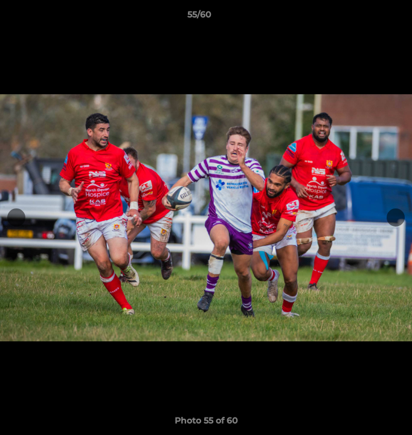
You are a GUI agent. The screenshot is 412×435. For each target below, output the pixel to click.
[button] (368, 17)
